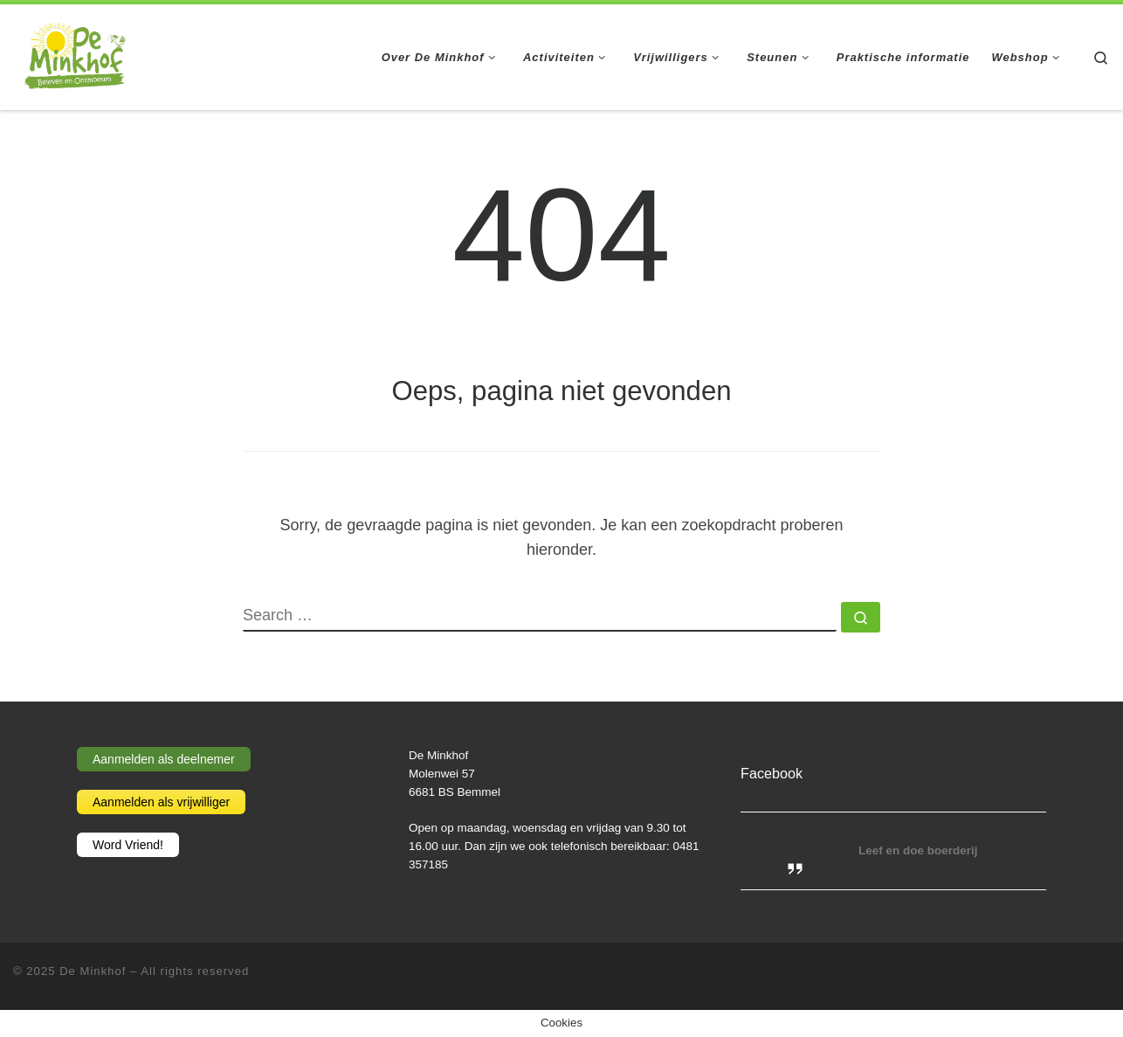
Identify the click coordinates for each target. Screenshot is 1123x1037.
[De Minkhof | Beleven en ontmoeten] (74, 55)
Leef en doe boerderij (918, 850)
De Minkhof (92, 971)
